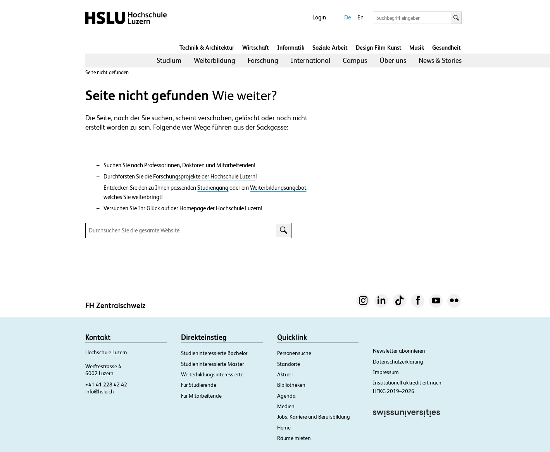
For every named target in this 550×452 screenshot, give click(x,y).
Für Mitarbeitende (201, 396)
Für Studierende (198, 385)
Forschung (263, 60)
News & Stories (440, 60)
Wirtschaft (255, 47)
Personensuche (294, 353)
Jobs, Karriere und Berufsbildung (313, 417)
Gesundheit (446, 47)
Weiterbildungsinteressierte (212, 374)
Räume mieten (294, 438)
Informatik (290, 47)
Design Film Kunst (379, 47)
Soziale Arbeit (330, 47)
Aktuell (285, 374)
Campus (355, 60)
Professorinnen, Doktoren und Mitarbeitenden (199, 165)
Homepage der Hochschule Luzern (220, 208)
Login (319, 17)
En (360, 17)
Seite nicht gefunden (107, 72)
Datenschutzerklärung (398, 361)
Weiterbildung (214, 60)
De (347, 17)
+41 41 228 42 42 (106, 384)
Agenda (286, 396)
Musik (416, 47)
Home (284, 427)
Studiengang (212, 188)
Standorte (288, 364)
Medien (286, 406)
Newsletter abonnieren (399, 351)
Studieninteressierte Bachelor (214, 353)
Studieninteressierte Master (212, 364)
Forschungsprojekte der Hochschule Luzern (204, 176)
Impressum (386, 372)
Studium (169, 60)
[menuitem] (169, 61)
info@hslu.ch (99, 391)
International (310, 60)
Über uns (392, 60)
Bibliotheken (291, 385)
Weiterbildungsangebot (278, 188)
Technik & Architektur (206, 47)
